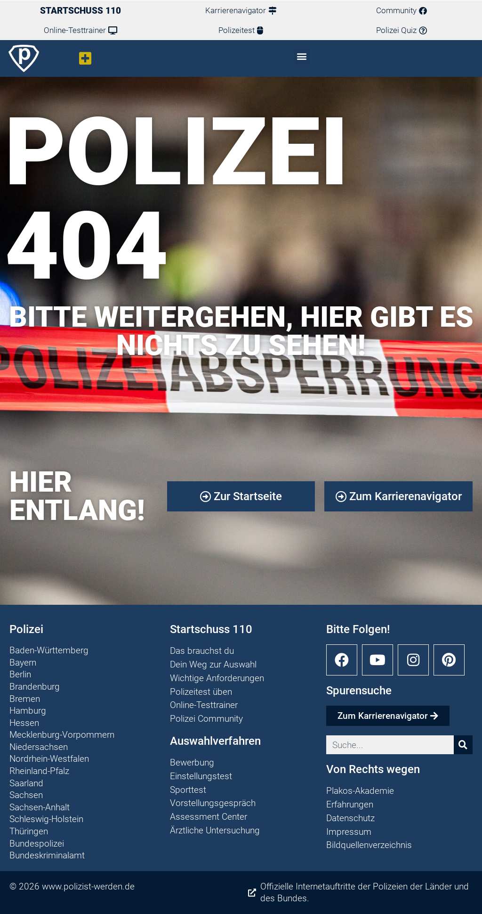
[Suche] (463, 744)
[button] (85, 58)
